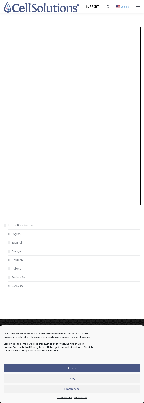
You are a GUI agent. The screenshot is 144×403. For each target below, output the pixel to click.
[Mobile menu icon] (138, 6)
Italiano (16, 268)
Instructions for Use (18, 225)
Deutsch (17, 260)
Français (17, 251)
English (16, 234)
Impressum (80, 397)
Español (17, 243)
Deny (72, 378)
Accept (72, 368)
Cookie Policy (64, 397)
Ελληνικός (18, 286)
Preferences (72, 388)
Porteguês (18, 277)
